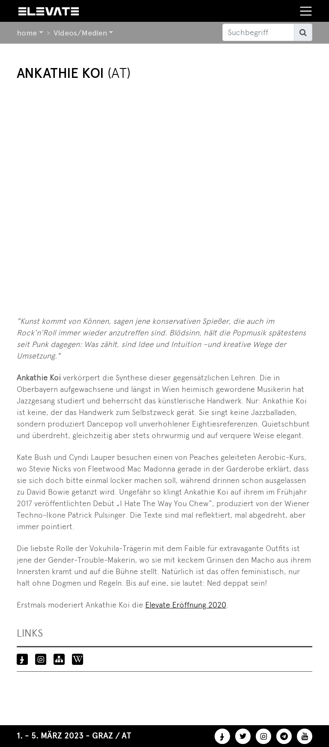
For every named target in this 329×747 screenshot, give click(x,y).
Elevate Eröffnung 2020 (185, 604)
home (27, 32)
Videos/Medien (80, 32)
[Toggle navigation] (306, 11)
